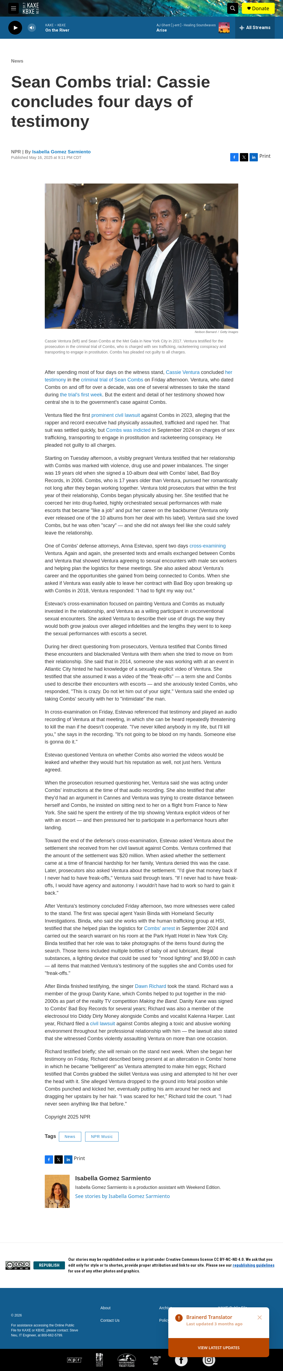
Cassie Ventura (183, 372)
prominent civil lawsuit (115, 415)
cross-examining (208, 546)
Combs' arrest (159, 928)
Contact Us (109, 1320)
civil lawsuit (102, 1023)
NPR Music (102, 1136)
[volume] (31, 28)
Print (265, 156)
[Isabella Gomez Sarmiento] (57, 1191)
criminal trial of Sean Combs (112, 380)
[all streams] (255, 28)
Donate (260, 8)
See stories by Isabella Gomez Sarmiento (122, 1196)
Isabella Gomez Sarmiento (61, 151)
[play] (15, 28)
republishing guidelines (253, 1265)
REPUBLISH (49, 1265)
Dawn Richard (150, 986)
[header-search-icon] (232, 8)
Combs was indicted (128, 430)
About (105, 1308)
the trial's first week (81, 394)
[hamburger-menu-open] (13, 8)
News (17, 61)
